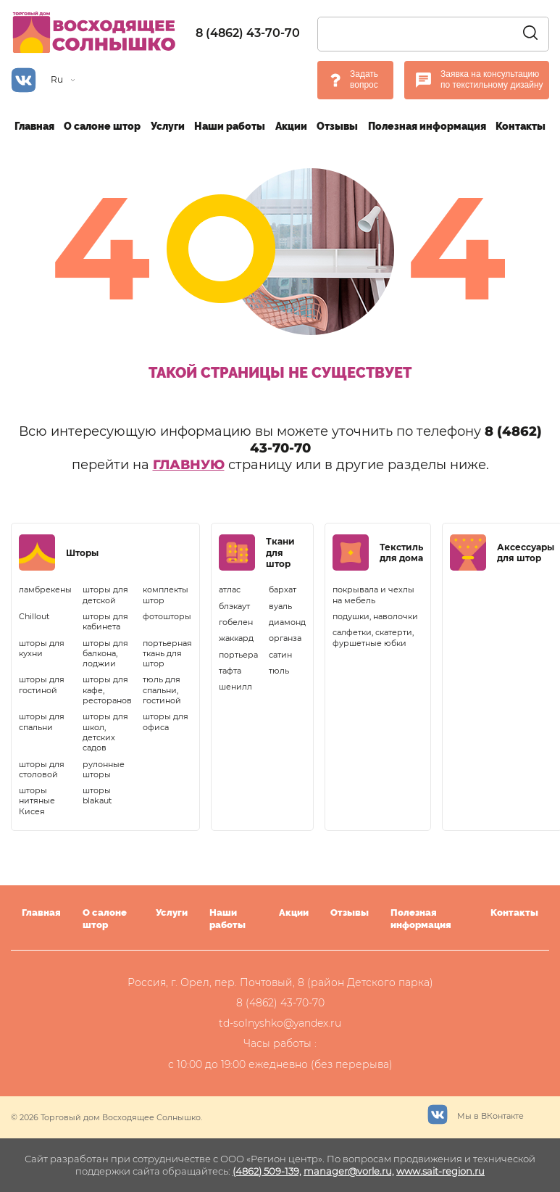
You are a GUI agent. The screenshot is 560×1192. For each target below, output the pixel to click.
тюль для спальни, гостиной (162, 689)
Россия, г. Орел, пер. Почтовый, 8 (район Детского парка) (280, 982)
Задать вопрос (364, 80)
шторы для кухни (41, 648)
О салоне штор (102, 126)
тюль (279, 671)
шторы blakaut (97, 795)
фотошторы (167, 616)
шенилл (235, 687)
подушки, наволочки (375, 616)
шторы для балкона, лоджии (105, 653)
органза (285, 638)
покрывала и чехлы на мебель (373, 594)
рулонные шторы (104, 769)
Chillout (34, 616)
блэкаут (234, 606)
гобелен (236, 622)
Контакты (521, 126)
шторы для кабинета (105, 621)
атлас (230, 589)
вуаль (280, 606)
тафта (230, 671)
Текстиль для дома (401, 553)
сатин (280, 655)
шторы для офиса (165, 721)
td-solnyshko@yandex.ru (280, 1023)
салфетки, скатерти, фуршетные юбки (373, 637)
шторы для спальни (41, 721)
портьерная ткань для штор (167, 653)
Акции (291, 126)
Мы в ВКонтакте (475, 1112)
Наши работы (229, 126)
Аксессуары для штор (525, 553)
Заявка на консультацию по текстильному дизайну (491, 80)
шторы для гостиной (41, 684)
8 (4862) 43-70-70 (248, 33)
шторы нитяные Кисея (37, 800)
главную (189, 465)
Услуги (168, 126)
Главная (34, 126)
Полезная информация (427, 126)
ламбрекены (45, 589)
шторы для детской (105, 594)
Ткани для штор (280, 552)
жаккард (236, 638)
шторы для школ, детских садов (105, 732)
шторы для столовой (41, 769)
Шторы (82, 552)
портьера (238, 655)
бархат (282, 589)
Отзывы (337, 126)
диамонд (287, 622)
